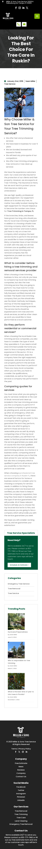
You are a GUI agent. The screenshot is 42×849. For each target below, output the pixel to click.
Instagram (21, 793)
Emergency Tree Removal (21, 824)
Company (21, 773)
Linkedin (21, 800)
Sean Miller (30, 81)
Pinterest (21, 797)
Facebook (21, 787)
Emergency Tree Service (18, 584)
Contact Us (21, 776)
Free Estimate (21, 763)
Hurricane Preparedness (18, 632)
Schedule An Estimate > (19, 565)
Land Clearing (21, 821)
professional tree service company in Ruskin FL (19, 474)
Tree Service (9, 84)
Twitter (21, 790)
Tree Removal (14, 588)
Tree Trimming (21, 814)
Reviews (21, 770)
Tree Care (21, 817)
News (21, 766)
